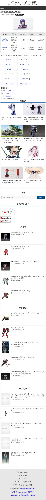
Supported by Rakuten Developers (23, 495)
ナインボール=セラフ (17, 328)
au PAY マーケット (25, 64)
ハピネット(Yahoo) (8, 84)
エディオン (9, 64)
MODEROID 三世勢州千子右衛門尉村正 (23, 357)
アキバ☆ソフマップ (25, 59)
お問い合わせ (23, 475)
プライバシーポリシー (23, 472)
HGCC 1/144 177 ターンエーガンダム (22, 232)
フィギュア (10, 90)
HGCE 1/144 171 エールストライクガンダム (24, 261)
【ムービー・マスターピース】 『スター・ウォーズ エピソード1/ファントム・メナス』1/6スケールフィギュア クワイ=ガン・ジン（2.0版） (28, 395)
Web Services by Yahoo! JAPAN (23, 492)
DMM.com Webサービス (27, 488)
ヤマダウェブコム (25, 74)
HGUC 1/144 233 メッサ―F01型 (20, 291)
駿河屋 (9, 69)
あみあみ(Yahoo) (25, 79)
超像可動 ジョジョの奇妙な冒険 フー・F (23, 453)
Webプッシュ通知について (23, 482)
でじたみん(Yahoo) (25, 84)
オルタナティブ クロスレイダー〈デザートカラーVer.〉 (27, 313)
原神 (7, 93)
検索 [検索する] (40, 197)
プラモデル (23, 308)
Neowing (25, 69)
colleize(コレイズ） (8, 74)
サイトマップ (23, 478)
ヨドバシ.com (9, 79)
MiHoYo (8, 96)
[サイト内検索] (19, 197)
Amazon (8, 59)
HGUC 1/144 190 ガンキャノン (20, 246)
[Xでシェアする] (19, 15)
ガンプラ (23, 227)
